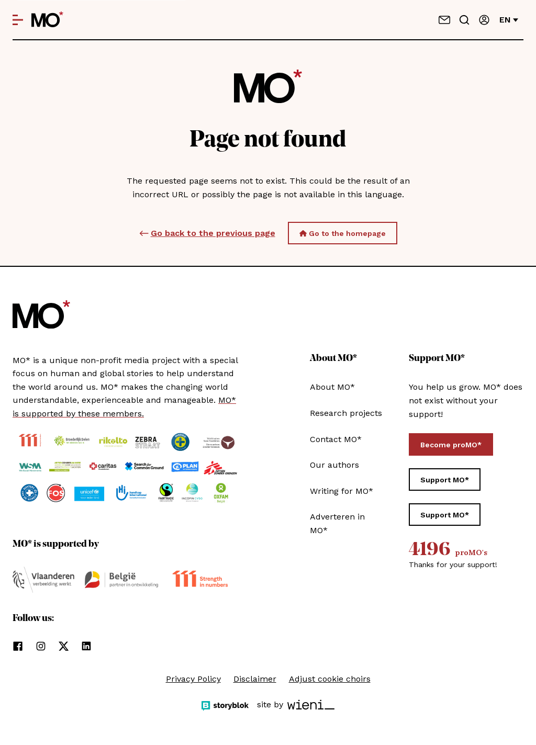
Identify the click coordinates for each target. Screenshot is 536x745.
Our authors (334, 465)
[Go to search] (464, 20)
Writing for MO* (341, 491)
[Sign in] (484, 20)
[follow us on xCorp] (64, 646)
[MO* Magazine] (47, 20)
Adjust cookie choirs (330, 679)
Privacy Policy (193, 679)
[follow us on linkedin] (86, 646)
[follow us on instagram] (41, 646)
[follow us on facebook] (18, 646)
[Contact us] (444, 20)
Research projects (346, 413)
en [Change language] (508, 20)
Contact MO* (336, 439)
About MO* (332, 387)
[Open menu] (18, 20)
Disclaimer (254, 679)
